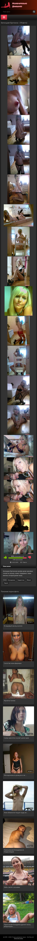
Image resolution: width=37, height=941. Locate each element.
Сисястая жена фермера (12, 663)
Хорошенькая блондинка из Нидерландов (14, 851)
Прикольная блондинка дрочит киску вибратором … (17, 925)
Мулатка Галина (9, 700)
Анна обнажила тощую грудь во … (16, 812)
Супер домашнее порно (16, 5)
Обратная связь (18, 938)
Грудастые (21, 580)
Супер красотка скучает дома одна (16, 738)
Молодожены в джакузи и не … (15, 775)
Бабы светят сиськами (12, 887)
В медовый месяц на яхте (13, 626)
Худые (6, 583)
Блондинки (11, 580)
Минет (29, 580)
